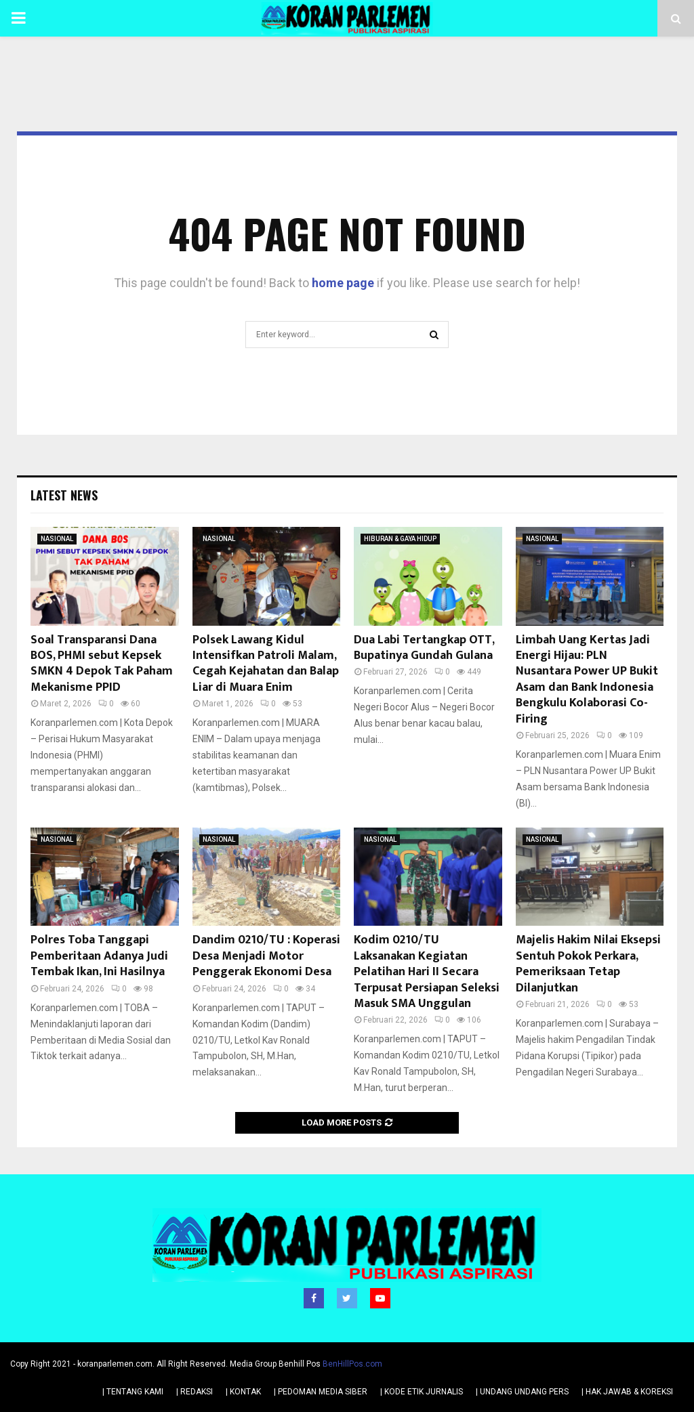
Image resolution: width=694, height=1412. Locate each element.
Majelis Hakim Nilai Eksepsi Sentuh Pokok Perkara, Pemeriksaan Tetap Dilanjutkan (588, 964)
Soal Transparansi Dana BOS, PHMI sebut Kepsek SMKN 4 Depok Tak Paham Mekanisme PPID (101, 664)
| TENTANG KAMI (132, 1391)
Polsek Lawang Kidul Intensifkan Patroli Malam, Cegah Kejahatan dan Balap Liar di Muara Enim (265, 664)
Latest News (64, 495)
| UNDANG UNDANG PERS (522, 1391)
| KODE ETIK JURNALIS (421, 1391)
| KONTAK (243, 1391)
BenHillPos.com (352, 1363)
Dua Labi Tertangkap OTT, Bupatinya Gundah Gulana (424, 648)
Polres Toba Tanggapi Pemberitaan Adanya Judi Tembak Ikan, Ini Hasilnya (99, 956)
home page (343, 283)
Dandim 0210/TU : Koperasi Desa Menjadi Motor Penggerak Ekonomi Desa (266, 956)
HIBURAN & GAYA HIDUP (400, 538)
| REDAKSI (194, 1391)
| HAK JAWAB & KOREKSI (627, 1391)
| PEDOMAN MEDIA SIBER (320, 1391)
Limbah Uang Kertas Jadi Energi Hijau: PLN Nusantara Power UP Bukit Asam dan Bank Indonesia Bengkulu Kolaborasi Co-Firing (587, 679)
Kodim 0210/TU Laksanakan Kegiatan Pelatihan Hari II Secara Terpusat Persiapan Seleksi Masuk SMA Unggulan (426, 972)
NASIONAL (57, 538)
